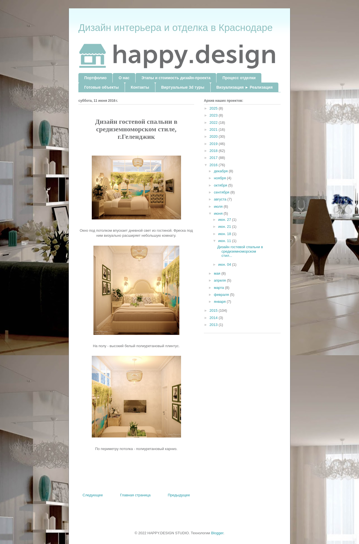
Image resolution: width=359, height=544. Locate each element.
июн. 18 (225, 234)
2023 (214, 115)
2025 (214, 108)
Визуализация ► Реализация (244, 87)
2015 (214, 310)
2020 (214, 136)
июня (219, 213)
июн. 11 (225, 241)
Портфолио (95, 78)
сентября (222, 192)
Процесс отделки (239, 78)
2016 (214, 165)
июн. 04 (225, 264)
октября (221, 185)
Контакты (140, 87)
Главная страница (135, 495)
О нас (124, 78)
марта (219, 288)
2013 (214, 325)
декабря (221, 171)
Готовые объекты (101, 87)
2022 (214, 122)
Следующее (93, 495)
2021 (214, 129)
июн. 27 (225, 219)
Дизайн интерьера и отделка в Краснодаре (175, 27)
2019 (214, 144)
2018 (214, 151)
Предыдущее (179, 495)
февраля (222, 294)
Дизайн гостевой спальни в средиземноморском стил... (240, 251)
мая (217, 273)
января (220, 301)
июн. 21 (225, 226)
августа (220, 199)
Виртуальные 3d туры (182, 87)
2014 (214, 318)
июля (219, 206)
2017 (214, 158)
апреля (220, 280)
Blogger (217, 533)
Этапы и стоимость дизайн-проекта (175, 78)
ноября (220, 178)
